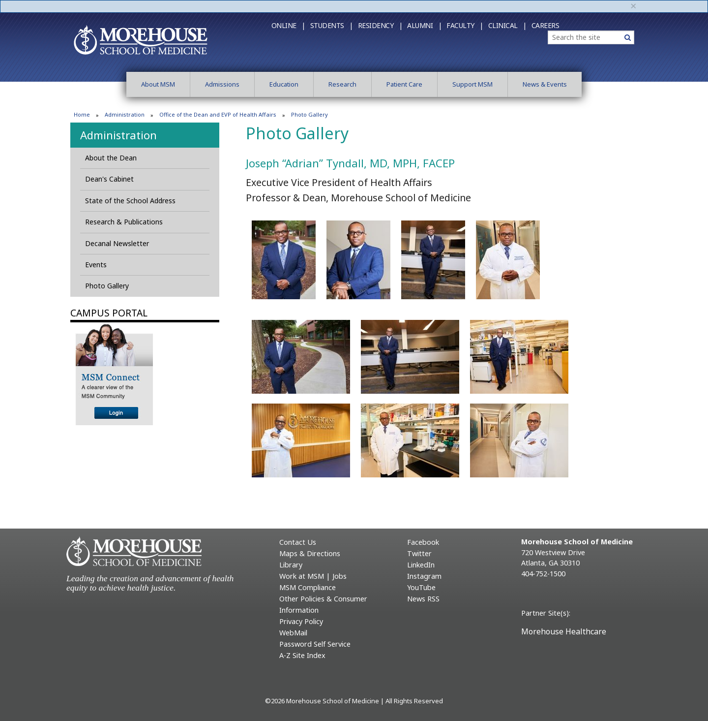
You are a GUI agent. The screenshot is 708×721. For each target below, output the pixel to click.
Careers (545, 25)
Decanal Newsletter (117, 243)
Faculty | (464, 25)
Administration (125, 114)
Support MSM (472, 84)
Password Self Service (315, 644)
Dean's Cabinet (109, 179)
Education (283, 84)
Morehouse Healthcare (563, 631)
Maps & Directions (309, 553)
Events (96, 264)
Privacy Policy (301, 621)
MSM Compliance (307, 587)
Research (342, 84)
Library (290, 564)
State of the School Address (130, 200)
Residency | (380, 25)
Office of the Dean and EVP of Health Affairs (217, 114)
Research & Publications (124, 221)
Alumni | (424, 25)
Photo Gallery (107, 285)
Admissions (222, 84)
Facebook (423, 542)
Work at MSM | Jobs (313, 576)
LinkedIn (421, 564)
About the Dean (111, 157)
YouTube (421, 587)
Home (82, 114)
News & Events (545, 84)
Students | (331, 25)
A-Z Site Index (302, 655)
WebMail (293, 632)
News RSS (423, 598)
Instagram (424, 576)
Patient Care (404, 84)
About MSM (158, 84)
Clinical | (507, 25)
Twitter (419, 553)
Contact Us (297, 542)
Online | (288, 25)
